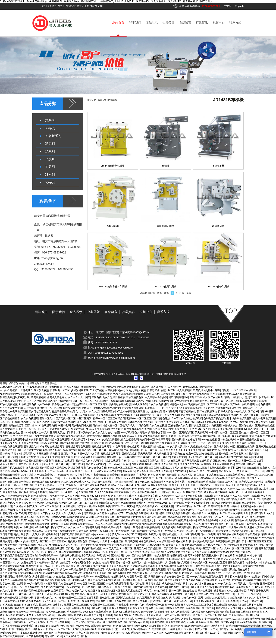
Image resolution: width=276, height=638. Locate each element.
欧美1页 (239, 629)
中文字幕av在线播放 (156, 397)
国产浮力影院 (221, 446)
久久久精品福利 (202, 601)
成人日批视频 (157, 513)
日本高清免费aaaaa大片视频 (223, 552)
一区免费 (124, 629)
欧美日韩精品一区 (207, 516)
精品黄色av (174, 516)
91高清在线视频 (158, 629)
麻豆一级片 (30, 569)
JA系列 (50, 151)
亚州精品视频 (129, 453)
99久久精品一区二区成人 (13, 415)
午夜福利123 (129, 460)
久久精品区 (20, 506)
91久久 (55, 509)
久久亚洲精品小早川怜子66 (244, 615)
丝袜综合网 (157, 552)
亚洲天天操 (196, 397)
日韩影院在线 (230, 601)
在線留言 (185, 22)
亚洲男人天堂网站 (116, 608)
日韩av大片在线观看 (22, 485)
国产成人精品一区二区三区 (253, 432)
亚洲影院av (112, 537)
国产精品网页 (7, 594)
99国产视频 (64, 425)
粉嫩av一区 (43, 569)
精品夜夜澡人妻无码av (182, 555)
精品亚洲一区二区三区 (102, 604)
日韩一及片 (62, 608)
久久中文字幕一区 (259, 597)
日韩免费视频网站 (166, 566)
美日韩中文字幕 (156, 432)
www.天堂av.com (90, 495)
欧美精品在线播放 (10, 432)
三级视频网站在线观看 (78, 446)
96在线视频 (259, 400)
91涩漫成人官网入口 (171, 467)
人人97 (46, 601)
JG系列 (50, 128)
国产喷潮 (254, 453)
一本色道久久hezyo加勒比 (46, 502)
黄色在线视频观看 (10, 474)
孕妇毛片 (117, 450)
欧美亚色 (6, 439)
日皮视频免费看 (8, 460)
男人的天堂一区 (40, 509)
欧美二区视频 (177, 509)
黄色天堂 (168, 506)
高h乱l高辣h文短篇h (162, 400)
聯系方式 (235, 22)
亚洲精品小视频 (98, 632)
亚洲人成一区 (57, 499)
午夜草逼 (142, 474)
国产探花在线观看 (61, 562)
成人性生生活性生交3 (148, 471)
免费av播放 (140, 485)
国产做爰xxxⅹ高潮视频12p (232, 453)
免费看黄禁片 (179, 481)
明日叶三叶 (6, 534)
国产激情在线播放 (65, 632)
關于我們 (135, 22)
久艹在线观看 (217, 393)
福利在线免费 (42, 527)
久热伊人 (270, 587)
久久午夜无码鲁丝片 (11, 580)
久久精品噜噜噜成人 (223, 464)
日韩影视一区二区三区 (28, 429)
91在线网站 (119, 446)
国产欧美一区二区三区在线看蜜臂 (79, 597)
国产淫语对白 (171, 548)
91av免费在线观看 (224, 587)
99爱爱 (4, 629)
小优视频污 (66, 625)
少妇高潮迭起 (207, 530)
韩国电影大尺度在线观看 (129, 590)
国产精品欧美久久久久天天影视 (112, 516)
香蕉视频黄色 (23, 576)
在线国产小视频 (83, 594)
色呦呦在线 (52, 534)
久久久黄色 (173, 618)
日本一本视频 (16, 629)
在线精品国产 (126, 537)
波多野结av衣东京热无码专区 (230, 590)
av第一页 (66, 580)
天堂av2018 (160, 502)
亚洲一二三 (176, 499)
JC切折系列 (53, 136)
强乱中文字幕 (23, 436)
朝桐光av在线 (219, 478)
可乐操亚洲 (246, 415)
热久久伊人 (152, 488)
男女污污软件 (137, 583)
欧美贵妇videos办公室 (121, 534)
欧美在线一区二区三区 (120, 467)
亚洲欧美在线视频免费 (193, 415)
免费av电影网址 (139, 629)
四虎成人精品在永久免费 (87, 615)
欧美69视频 (27, 520)
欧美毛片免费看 (215, 576)
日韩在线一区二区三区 (84, 400)
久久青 (55, 569)
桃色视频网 (133, 446)
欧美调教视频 (157, 622)
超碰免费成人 (268, 618)
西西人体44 (31, 425)
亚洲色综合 (73, 576)
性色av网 (78, 625)
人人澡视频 (30, 407)
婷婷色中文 (176, 404)
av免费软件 (43, 562)
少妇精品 (257, 555)
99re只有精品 (260, 415)
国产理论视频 (143, 400)
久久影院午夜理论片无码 (216, 407)
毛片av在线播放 (238, 422)
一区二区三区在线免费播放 (177, 615)
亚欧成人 (87, 407)
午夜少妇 (214, 502)
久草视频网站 (7, 537)
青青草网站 (67, 457)
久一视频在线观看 (265, 418)
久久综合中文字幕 (96, 467)
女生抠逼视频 (130, 439)
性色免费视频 (263, 404)
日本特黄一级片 (233, 576)
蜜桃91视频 (75, 523)
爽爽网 (130, 506)
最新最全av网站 (117, 422)
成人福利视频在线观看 (54, 573)
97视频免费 (246, 400)
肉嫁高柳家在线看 (172, 523)
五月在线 (189, 629)
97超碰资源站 (209, 618)
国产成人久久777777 (48, 597)
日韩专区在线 (191, 632)
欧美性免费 (269, 562)
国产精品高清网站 (178, 397)
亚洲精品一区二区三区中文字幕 (225, 513)
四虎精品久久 (223, 530)
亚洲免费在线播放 (230, 502)
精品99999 (37, 530)
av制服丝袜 (117, 541)
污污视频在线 (190, 499)
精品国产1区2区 (53, 636)
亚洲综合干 (43, 590)
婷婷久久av (85, 520)
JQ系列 (50, 182)
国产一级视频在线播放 (181, 590)
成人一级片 (112, 569)
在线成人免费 (23, 615)
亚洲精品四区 (186, 432)
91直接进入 (51, 552)
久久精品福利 (153, 615)
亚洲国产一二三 (256, 443)
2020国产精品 (160, 429)
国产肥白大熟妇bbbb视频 (14, 471)
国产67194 (213, 404)
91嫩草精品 (31, 604)
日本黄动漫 (218, 485)
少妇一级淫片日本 (104, 559)
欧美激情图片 (36, 439)
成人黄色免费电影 (172, 583)
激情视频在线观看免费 (37, 523)
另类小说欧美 (21, 534)
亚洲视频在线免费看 (233, 562)
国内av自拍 (213, 622)
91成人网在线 (140, 404)
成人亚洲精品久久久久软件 (217, 429)
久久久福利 (69, 636)
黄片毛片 (177, 492)
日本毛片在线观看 (117, 509)
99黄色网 (77, 562)
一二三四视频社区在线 (146, 467)
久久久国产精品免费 (118, 566)
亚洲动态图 (89, 573)
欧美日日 (119, 580)
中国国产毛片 (132, 523)
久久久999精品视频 (188, 534)
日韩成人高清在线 (263, 488)
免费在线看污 (28, 562)
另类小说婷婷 (39, 576)
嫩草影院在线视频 (141, 429)
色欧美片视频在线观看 (199, 495)
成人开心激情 (7, 615)
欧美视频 (55, 453)
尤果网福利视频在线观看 (106, 460)
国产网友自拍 (73, 548)
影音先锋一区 (266, 397)
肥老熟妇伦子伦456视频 (13, 513)
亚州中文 (135, 516)
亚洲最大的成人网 (60, 432)
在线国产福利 (7, 509)
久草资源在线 (86, 492)
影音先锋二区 (7, 583)
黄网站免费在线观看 (81, 509)
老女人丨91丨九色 (80, 474)
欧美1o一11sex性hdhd (120, 485)
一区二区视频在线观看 (167, 520)
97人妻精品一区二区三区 (172, 495)
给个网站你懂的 (266, 576)
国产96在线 (249, 576)
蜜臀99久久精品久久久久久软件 (229, 443)
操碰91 (269, 471)
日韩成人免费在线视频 (178, 513)
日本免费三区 (97, 608)
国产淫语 (159, 580)
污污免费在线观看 (122, 544)
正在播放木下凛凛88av (206, 474)
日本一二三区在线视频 (53, 488)
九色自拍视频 (7, 611)
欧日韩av (79, 457)
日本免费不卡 (104, 587)
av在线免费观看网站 (117, 583)
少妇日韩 (37, 464)
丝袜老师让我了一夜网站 (138, 580)
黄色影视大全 (107, 597)
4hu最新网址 (50, 583)
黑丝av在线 (32, 566)
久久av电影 (139, 544)
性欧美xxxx (45, 604)
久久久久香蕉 (36, 471)
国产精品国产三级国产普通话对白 (18, 555)
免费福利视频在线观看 (84, 629)
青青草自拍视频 (59, 523)
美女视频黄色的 (206, 541)
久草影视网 (154, 474)
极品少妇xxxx (154, 506)
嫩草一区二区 (142, 481)
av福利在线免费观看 (27, 548)
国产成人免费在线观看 (137, 552)
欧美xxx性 (110, 618)
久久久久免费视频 (158, 404)
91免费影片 (234, 604)
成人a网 (64, 509)
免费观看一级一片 (183, 488)
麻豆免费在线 (184, 566)
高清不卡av (261, 450)
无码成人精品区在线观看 (107, 471)
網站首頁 (118, 22)
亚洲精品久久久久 (178, 425)
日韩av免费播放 (48, 443)
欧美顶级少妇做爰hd (177, 537)
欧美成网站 (6, 527)
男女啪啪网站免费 (81, 425)
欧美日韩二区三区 (116, 506)
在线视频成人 (118, 576)
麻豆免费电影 (249, 502)
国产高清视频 (38, 495)
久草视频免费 (201, 594)
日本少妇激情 (23, 509)
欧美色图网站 (188, 520)
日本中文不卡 (23, 464)
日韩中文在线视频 (203, 566)
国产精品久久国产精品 (251, 481)
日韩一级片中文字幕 (88, 453)
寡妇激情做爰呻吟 (207, 520)
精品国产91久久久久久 (63, 527)
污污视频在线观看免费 (166, 422)
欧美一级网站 (165, 530)
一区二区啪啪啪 (203, 509)
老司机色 (82, 636)
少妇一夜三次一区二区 (35, 541)
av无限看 (21, 537)
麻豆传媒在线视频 (86, 422)
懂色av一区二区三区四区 (134, 443)
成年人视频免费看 (85, 415)
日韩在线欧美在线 (141, 587)
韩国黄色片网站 (111, 436)
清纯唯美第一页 (154, 604)
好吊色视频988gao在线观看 (154, 541)
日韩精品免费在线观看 (147, 436)
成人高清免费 (184, 390)
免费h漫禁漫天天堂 (123, 625)
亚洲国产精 (49, 400)
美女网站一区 (146, 439)
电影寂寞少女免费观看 (227, 608)
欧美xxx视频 (107, 488)
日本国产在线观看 (108, 400)
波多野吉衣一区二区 (181, 594)
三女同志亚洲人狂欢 (40, 411)
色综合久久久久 (136, 509)
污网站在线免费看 (151, 523)
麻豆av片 (194, 471)
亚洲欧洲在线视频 (266, 446)
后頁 (181, 293)
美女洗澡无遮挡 (266, 502)
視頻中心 (219, 22)
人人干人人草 (226, 516)
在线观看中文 (19, 439)
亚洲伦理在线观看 (198, 481)
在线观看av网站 (131, 611)
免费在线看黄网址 (161, 481)
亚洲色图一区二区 (62, 393)
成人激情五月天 (249, 397)
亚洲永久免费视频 (158, 485)
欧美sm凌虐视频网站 (246, 622)
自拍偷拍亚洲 (128, 474)
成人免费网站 (168, 527)
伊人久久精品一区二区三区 (202, 457)
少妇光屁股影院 (79, 390)
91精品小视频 (112, 443)
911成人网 (258, 587)
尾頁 (188, 293)
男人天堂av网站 (208, 471)
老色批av (5, 622)
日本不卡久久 (178, 418)
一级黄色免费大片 (158, 562)
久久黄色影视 (168, 464)
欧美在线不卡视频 (251, 604)
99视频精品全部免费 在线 (251, 439)
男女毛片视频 (266, 537)
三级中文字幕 (39, 436)
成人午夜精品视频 (73, 537)
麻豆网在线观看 (96, 569)
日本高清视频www (48, 555)
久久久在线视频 (158, 425)
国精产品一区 (123, 562)
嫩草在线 (40, 625)
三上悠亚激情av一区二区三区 (248, 471)
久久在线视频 (97, 566)
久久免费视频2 (218, 597)
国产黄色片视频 (34, 636)
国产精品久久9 (84, 460)
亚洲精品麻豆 (79, 580)
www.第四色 (181, 400)
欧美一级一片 (236, 492)
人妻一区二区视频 (10, 422)
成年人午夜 (231, 481)
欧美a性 (207, 559)
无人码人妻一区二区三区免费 (236, 488)
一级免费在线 (71, 587)
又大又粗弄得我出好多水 (122, 530)
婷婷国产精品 (7, 502)
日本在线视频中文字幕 (140, 422)
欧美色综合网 (247, 393)
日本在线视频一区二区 (23, 622)
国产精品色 (225, 471)
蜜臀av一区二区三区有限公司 (109, 418)
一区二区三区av (58, 541)
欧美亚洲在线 (102, 576)
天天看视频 (224, 580)
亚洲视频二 (26, 390)
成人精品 (209, 492)
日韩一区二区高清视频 (259, 499)
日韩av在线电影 (64, 615)
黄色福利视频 (182, 478)
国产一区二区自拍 (243, 632)
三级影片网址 (68, 453)
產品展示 (152, 22)
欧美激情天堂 (251, 618)
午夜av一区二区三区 (199, 443)
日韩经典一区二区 (60, 390)
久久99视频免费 (142, 415)
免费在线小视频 (68, 555)
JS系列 (50, 174)
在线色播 (19, 604)
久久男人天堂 (177, 446)
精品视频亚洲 (107, 411)
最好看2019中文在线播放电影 (234, 457)
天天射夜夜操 (187, 422)
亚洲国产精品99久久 (38, 618)
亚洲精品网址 (63, 400)
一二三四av (112, 464)
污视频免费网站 (76, 467)
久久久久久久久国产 (79, 397)
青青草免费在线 (187, 411)
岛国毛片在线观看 (239, 559)
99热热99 (141, 506)
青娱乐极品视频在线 (63, 411)
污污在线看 (265, 622)
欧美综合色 (113, 474)
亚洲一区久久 (47, 418)
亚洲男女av (140, 548)
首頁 (159, 293)
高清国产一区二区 (252, 407)
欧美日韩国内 (121, 499)
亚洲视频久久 (31, 446)
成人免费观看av (79, 439)
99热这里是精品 (40, 499)
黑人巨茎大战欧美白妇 (100, 580)
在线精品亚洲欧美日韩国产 (15, 478)
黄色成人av (232, 393)
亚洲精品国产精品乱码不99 (231, 499)
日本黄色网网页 (172, 573)
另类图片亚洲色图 (77, 541)
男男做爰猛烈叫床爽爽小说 (15, 397)
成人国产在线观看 (213, 397)
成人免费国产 (206, 499)
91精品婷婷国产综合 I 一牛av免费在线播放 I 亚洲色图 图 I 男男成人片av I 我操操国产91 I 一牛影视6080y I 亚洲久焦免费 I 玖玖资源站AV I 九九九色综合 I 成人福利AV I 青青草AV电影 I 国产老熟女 (106, 1)
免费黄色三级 (28, 422)
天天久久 (255, 559)
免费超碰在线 (216, 481)
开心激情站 (6, 516)
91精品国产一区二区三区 (91, 583)
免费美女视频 (255, 520)
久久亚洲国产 (144, 597)
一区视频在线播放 (132, 457)
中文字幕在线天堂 (108, 629)
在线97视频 (248, 404)
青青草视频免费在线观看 (195, 460)
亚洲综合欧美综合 (255, 492)
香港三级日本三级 (23, 516)
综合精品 (19, 488)
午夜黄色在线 (98, 474)
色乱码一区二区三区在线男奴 (53, 622)
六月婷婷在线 (261, 580)
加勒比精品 (32, 467)
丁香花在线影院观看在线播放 (222, 415)
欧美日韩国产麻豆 (176, 559)
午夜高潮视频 (184, 527)
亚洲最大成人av (139, 594)
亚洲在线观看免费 (102, 520)
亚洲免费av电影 (90, 499)
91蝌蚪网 (214, 432)
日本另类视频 (220, 495)
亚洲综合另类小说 (120, 555)
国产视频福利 (155, 548)
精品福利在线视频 (92, 548)
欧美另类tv (24, 530)
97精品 (142, 618)
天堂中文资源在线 (170, 460)
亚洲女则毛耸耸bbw (11, 541)
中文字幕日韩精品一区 (248, 464)
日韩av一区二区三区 (151, 450)
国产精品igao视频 (138, 622)
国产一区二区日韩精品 (161, 478)
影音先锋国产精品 (66, 566)
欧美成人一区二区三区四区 (98, 523)
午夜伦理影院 (209, 453)
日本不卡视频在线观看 (119, 601)
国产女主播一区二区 (206, 629)
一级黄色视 (137, 527)
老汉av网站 (129, 471)
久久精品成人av (8, 443)
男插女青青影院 (124, 481)
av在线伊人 (240, 411)
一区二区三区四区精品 (248, 594)
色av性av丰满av (27, 544)
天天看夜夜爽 (226, 611)
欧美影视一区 (184, 601)
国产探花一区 (47, 566)
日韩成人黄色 (225, 411)
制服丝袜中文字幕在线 (118, 492)
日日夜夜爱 (42, 453)
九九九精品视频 (237, 478)
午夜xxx (185, 625)
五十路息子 (262, 590)
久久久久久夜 (264, 474)
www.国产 (172, 432)
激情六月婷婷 (156, 608)
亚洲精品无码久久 (137, 608)
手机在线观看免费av (207, 555)
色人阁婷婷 (140, 432)
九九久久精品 (111, 432)
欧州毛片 (257, 457)
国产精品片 (227, 622)
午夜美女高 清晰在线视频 (163, 534)
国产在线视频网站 (207, 411)
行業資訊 (202, 22)
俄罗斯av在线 (127, 569)
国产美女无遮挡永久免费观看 (205, 425)
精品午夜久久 (199, 513)
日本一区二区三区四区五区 (256, 541)
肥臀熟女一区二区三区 (76, 604)
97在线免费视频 (9, 404)
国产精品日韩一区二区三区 (96, 450)
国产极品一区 (58, 618)
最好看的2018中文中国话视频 (216, 632)
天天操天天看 (199, 552)
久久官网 (101, 573)
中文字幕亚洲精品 (216, 604)
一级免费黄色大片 (47, 474)
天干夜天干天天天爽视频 (165, 415)
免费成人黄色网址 (57, 397)
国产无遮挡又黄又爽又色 (53, 467)
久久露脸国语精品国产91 (111, 513)
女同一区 (103, 422)
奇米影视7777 (253, 562)
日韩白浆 (162, 516)
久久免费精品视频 (106, 415)
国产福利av (141, 625)
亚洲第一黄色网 (265, 544)
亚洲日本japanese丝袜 (95, 534)
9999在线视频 (209, 439)
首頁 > (101, 100)
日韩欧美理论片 (106, 481)
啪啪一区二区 (42, 520)
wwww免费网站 (173, 632)
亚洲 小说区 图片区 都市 (262, 436)
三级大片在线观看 (64, 460)
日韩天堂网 (82, 530)
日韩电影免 (153, 390)
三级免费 (96, 397)
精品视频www (243, 555)
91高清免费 (35, 573)
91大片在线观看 (241, 509)
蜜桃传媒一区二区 (253, 530)
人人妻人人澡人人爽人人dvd (66, 513)
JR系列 (50, 143)
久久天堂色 (250, 523)
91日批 (89, 516)
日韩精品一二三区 (155, 407)
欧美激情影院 (250, 537)
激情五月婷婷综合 (95, 457)
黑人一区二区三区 (56, 611)
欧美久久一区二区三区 (55, 464)
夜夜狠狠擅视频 (266, 608)
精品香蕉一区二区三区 (163, 601)
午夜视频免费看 (85, 601)
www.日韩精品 (92, 625)
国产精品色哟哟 (226, 439)
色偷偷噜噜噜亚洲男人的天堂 (137, 502)
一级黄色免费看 (121, 587)
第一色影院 (25, 481)
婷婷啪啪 (254, 583)
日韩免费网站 (88, 587)
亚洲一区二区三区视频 (29, 400)
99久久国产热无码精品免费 (15, 495)
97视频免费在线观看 (137, 513)
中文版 (227, 6)
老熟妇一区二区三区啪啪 (156, 457)
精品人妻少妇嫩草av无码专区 (54, 544)
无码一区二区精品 (152, 573)
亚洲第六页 (164, 492)
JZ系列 (50, 159)
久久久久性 (6, 590)
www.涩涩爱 (74, 573)
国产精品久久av (82, 393)
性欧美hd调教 (137, 488)
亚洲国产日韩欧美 (42, 594)
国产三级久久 (100, 594)
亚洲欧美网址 (189, 516)
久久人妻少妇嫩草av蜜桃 (215, 537)
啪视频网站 (29, 453)
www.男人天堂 (110, 548)
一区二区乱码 (23, 594)
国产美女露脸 (7, 429)
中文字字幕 (221, 492)
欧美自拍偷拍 (157, 559)
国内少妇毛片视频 (136, 390)
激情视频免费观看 (214, 467)
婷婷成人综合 (230, 425)
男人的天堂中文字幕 (11, 407)
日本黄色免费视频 (174, 608)
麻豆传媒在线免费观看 (115, 622)
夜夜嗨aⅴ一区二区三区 (138, 418)
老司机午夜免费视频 (161, 443)
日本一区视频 (207, 534)
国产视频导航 (7, 576)
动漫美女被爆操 (222, 509)
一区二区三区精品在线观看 (244, 495)
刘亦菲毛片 (56, 537)
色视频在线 (165, 488)
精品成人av (162, 446)
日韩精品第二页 (114, 552)
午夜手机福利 (232, 467)
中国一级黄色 (187, 548)
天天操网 (49, 632)
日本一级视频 (171, 604)
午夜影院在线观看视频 (228, 541)
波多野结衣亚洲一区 (63, 404)
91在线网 (63, 474)
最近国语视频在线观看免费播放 (243, 625)
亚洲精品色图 (58, 516)
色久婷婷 (166, 471)
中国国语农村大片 (10, 562)
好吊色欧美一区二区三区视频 (63, 495)
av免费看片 (27, 625)
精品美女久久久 (257, 485)
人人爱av (169, 552)
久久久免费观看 (29, 418)
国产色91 (253, 411)
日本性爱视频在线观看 (206, 488)
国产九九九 (208, 608)
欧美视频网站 (193, 608)
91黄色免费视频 (9, 492)
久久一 (186, 429)
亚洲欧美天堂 (220, 559)
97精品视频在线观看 (262, 548)
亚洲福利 (270, 481)
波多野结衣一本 (216, 625)
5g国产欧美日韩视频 (70, 534)
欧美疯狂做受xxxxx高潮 (235, 436)
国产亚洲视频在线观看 (125, 520)
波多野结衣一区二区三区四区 (91, 404)
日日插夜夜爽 (155, 576)
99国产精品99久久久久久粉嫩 (83, 488)
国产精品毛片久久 (213, 544)
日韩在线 (94, 541)
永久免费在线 (7, 548)
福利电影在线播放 (102, 393)
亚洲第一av (71, 492)
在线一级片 (243, 573)
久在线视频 (69, 506)
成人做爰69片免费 (63, 594)
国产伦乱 (19, 587)
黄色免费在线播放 (176, 622)
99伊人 (190, 509)
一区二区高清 (84, 418)
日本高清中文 (265, 523)
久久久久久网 (187, 485)
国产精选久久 (148, 611)
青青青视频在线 (193, 407)
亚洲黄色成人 (246, 425)
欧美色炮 (267, 625)
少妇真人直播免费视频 (96, 429)
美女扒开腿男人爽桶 (158, 509)
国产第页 (242, 485)
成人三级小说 (74, 611)
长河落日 (125, 464)
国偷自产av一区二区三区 (222, 573)
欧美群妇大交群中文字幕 (206, 390)
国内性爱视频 (82, 443)
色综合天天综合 (87, 555)
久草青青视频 (159, 587)
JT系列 (50, 120)
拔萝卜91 (58, 604)
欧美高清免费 (38, 397)
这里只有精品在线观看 (12, 467)
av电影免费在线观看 (11, 446)
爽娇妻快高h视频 (156, 618)
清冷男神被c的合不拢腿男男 (217, 450)
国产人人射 (82, 632)
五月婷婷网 (141, 534)
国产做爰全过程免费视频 (13, 573)
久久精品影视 (122, 559)
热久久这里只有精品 (114, 397)
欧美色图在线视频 (192, 544)
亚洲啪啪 (206, 464)
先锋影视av (138, 615)
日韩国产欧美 (169, 474)
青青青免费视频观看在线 (180, 569)
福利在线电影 (172, 625)
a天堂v (120, 411)
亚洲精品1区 (255, 601)
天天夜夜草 (201, 432)
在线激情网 (6, 523)
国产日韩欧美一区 (171, 436)
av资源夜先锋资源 (191, 618)
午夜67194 (236, 537)
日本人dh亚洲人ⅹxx (206, 422)
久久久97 (100, 492)
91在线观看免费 (27, 404)
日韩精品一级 (226, 629)
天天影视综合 (249, 608)
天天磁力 (242, 583)
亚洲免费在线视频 (265, 425)
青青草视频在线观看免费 (230, 534)
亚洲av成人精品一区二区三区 (28, 552)
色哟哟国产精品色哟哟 (215, 418)
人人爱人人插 (226, 520)
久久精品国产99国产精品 (204, 611)
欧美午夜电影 (215, 506)
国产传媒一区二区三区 (226, 400)
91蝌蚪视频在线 (109, 527)
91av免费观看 (75, 429)
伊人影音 (109, 478)
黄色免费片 (175, 429)
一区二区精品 (78, 622)
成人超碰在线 (153, 411)
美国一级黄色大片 (35, 629)
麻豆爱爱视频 (41, 390)
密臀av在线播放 (203, 590)
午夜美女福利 (231, 544)
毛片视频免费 (209, 580)
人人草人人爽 (37, 534)
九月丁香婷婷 (28, 474)
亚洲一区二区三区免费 (63, 601)
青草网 (251, 590)
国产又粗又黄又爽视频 (230, 523)
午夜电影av (103, 555)
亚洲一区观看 (267, 583)
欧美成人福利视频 (94, 537)
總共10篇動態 (147, 293)
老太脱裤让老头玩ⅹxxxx (13, 618)
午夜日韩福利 (131, 450)
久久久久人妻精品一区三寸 (49, 485)
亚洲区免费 (107, 495)
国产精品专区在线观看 (57, 439)
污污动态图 (131, 541)
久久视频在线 (32, 587)
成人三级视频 (257, 516)
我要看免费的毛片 (175, 580)
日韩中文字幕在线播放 (63, 422)
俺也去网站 (32, 608)
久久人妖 (94, 411)
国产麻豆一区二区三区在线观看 (210, 615)
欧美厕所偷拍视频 (201, 478)
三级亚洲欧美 (156, 625)
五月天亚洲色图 (174, 407)
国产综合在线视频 (141, 555)
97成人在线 (6, 604)
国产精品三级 (198, 625)
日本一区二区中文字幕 (29, 450)
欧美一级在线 (231, 506)
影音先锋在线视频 (83, 559)
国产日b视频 (180, 443)
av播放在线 (208, 583)
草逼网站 (201, 622)
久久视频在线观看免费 (12, 608)
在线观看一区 (194, 559)
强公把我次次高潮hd (180, 562)
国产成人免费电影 (95, 464)
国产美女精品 (94, 622)
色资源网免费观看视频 (12, 566)
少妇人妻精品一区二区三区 (150, 537)
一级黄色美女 (175, 629)
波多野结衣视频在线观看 (13, 411)
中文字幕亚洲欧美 (120, 429)
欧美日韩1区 (148, 516)
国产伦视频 (178, 439)
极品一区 (251, 474)
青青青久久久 (173, 544)
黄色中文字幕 (192, 439)
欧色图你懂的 (95, 590)
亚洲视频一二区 (50, 478)
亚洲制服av (240, 429)
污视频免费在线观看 (239, 569)
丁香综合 (195, 537)
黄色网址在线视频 (33, 580)
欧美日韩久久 (137, 604)
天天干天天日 (145, 453)
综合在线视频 (194, 418)
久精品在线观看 (67, 583)
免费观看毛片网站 (61, 590)
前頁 (166, 293)
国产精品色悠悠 (161, 418)
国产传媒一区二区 (66, 418)
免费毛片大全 (139, 562)
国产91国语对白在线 (11, 569)
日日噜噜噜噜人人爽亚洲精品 (173, 611)
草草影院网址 (163, 439)
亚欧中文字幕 (183, 552)
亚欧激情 (5, 485)
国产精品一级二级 (193, 467)
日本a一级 (34, 415)
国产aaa (25, 432)
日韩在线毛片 (65, 443)
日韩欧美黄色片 (8, 597)
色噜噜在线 (241, 520)
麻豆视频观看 (126, 400)
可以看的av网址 (116, 573)
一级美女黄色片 (139, 559)
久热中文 (42, 492)
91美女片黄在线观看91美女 (60, 530)
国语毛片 (43, 537)
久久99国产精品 (217, 569)
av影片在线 (258, 506)
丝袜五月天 (6, 587)
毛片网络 (237, 530)
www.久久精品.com (225, 583)
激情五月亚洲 (209, 523)
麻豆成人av (127, 436)
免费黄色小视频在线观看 (13, 559)
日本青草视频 (153, 583)
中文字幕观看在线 (10, 625)
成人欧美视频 (161, 453)
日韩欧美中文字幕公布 (12, 601)
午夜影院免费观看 (135, 411)
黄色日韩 (98, 478)
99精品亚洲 (97, 443)
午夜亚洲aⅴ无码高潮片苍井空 (131, 478)
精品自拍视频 (231, 397)
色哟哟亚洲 (6, 506)
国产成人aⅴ (253, 478)
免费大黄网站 (185, 474)
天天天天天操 (68, 478)
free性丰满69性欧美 (43, 615)
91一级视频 (127, 432)
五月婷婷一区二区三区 (230, 618)
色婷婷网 (248, 580)
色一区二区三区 (228, 432)
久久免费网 (6, 488)
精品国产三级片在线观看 (206, 527)
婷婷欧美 (5, 453)
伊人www (5, 552)
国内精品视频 (169, 411)
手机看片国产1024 (230, 404)
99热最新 (71, 485)
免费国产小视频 (27, 597)
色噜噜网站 (108, 562)
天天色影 (107, 625)
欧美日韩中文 (267, 467)
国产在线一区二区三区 (186, 530)
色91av (243, 601)
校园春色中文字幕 (192, 436)
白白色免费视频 (122, 615)
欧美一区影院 (193, 453)
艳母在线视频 (37, 611)
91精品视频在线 (156, 544)
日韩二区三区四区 (55, 471)
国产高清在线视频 (41, 393)
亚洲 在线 (255, 573)
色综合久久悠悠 (92, 562)
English (239, 6)
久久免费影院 (176, 502)
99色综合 (115, 502)
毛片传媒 (197, 429)
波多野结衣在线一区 (125, 495)
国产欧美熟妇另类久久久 (174, 393)
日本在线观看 (227, 555)
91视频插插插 (151, 527)
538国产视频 (97, 390)
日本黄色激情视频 (159, 594)
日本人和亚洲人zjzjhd (201, 587)
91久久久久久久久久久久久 (77, 502)
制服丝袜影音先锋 (193, 492)
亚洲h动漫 (203, 597)
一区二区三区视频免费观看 (92, 485)
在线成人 (36, 478)
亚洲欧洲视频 (76, 464)
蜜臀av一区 (98, 552)
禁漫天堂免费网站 (199, 393)
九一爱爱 (217, 601)
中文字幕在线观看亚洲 (222, 594)
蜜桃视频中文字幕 (147, 530)
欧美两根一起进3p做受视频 (123, 632)
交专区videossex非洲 (196, 502)
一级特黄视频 (34, 583)
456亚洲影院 (73, 499)
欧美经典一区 (200, 562)
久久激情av (136, 499)
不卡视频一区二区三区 (79, 618)
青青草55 (16, 453)
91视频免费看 (9, 632)
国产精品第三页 (212, 436)
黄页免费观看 (33, 601)
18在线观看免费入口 (148, 460)
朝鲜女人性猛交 (27, 457)
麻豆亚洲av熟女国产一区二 (225, 460)
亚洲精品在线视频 (126, 597)
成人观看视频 (193, 580)
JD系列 (50, 167)
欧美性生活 (215, 562)
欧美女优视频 (247, 544)
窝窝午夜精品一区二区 (176, 576)
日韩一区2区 (242, 516)
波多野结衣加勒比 (127, 618)
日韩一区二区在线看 (252, 460)
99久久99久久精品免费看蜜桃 (105, 439)
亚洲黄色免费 (89, 544)
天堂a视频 (174, 597)
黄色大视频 (83, 566)
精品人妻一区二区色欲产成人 (119, 425)
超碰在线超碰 (243, 611)
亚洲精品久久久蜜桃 (48, 457)
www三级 (98, 618)
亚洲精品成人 (203, 485)
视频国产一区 (56, 492)
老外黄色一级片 (40, 432)
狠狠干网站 (22, 611)
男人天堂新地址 (141, 601)
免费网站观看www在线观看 (15, 393)
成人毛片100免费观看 (156, 590)
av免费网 (223, 422)
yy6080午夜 (44, 404)
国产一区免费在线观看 (233, 527)
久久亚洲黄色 (221, 566)
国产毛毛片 (43, 422)
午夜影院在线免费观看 (30, 632)
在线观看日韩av (27, 492)
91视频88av (87, 576)
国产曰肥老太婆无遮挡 (54, 429)
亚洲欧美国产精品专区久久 (258, 513)
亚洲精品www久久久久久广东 (57, 415)
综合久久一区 (189, 597)
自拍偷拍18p (114, 457)
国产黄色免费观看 (10, 418)
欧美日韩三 (201, 569)
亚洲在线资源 (23, 502)
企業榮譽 (168, 22)
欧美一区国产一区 (206, 548)
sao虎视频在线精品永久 (199, 446)
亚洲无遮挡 (35, 559)
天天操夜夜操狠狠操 (132, 407)
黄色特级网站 (84, 478)
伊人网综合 (122, 488)
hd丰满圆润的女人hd (200, 400)
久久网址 (107, 615)
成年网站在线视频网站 (52, 446)
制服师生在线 (152, 464)
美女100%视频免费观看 (73, 569)
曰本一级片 (106, 499)
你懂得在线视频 (98, 530)
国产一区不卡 (85, 471)
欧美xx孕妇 (105, 544)
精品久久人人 (79, 590)
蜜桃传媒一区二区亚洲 (49, 407)
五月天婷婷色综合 (243, 450)
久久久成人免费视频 (188, 464)
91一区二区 (126, 548)
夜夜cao (116, 611)
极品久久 (231, 485)
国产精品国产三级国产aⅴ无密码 (36, 460)
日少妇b (97, 425)
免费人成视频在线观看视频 (128, 393)
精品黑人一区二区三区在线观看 (238, 390)
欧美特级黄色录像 (79, 608)
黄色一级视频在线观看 (52, 548)
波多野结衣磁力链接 (120, 404)
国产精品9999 (7, 400)
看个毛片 (124, 527)
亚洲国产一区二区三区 (151, 632)
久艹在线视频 (179, 471)
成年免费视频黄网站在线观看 (75, 552)
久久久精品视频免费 (88, 527)
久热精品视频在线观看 (142, 566)
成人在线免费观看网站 (232, 474)
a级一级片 (162, 499)
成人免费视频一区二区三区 (57, 559)
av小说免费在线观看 (194, 404)
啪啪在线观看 (16, 425)
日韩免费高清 (147, 446)
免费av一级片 (7, 436)
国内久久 (174, 485)
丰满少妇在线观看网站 (241, 418)
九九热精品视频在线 (52, 587)
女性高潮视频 (124, 415)
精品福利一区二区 (137, 576)
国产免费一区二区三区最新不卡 (44, 506)
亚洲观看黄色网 (134, 397)
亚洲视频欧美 (100, 502)
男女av (73, 520)
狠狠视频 (237, 407)
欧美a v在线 (23, 499)
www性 (191, 622)
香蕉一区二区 (168, 390)
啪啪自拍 (100, 601)
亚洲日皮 (76, 544)
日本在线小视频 (59, 520)
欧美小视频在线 (8, 481)
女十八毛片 (82, 411)
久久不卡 (105, 541)
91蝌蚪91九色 (151, 393)
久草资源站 (52, 625)
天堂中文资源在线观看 (259, 527)
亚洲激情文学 (146, 520)
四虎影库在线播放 (119, 594)
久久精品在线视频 (28, 443)
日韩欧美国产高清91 (25, 590)
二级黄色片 (142, 425)
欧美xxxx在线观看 (23, 527)
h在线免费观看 (161, 555)
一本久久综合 (197, 576)
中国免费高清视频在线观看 (150, 569)
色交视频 (237, 580)
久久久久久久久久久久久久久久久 (181, 450)
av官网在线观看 (179, 541)
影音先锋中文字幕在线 (12, 636)
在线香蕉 (21, 583)
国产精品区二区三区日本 (261, 429)
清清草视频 (90, 513)
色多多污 (265, 495)
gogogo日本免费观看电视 (97, 611)
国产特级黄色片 (71, 407)
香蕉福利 (19, 523)
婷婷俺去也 (149, 499)
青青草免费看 (178, 457)
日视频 (3, 425)
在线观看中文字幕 (147, 495)
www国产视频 (7, 499)
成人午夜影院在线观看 (144, 492)
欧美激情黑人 (243, 587)
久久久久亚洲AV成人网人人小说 (78, 481)
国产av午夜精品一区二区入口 (191, 506)
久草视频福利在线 (115, 390)
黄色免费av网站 (8, 544)
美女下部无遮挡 (8, 457)
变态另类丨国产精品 (39, 513)
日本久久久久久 (191, 583)
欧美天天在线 (7, 464)
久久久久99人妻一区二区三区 (233, 548)
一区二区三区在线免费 (242, 446)
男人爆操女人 (160, 597)
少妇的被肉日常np (238, 597)
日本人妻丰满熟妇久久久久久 (87, 432)
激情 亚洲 (71, 471)
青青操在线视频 (250, 467)
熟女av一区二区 (192, 523)
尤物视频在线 (134, 573)
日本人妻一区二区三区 (193, 604)
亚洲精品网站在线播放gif (106, 407)
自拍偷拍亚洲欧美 (178, 587)
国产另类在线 (177, 453)
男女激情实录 (258, 509)
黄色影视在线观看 (10, 520)
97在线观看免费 (47, 425)
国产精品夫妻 (52, 580)
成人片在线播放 (57, 576)
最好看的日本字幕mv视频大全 (246, 566)
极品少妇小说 (47, 608)
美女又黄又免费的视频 (261, 422)
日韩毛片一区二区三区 (58, 629)
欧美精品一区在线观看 (194, 573)
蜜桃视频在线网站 (101, 446)
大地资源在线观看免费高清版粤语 (66, 436)
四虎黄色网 (137, 464)
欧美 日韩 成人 (260, 611)
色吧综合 (245, 506)
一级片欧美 (99, 509)
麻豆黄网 (119, 523)
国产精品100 (8, 450)
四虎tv (192, 541)
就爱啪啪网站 (94, 436)
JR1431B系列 (110, 100)
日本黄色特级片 (8, 530)
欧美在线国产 (32, 488)
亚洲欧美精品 (252, 534)
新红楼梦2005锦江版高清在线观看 (61, 450)
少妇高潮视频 (42, 516)
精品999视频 (266, 411)
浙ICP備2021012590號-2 (171, 373)
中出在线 (246, 552)
